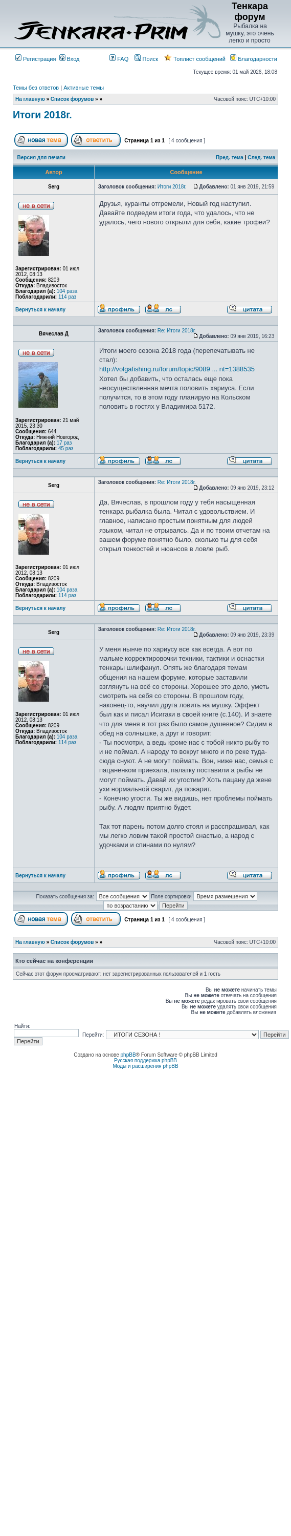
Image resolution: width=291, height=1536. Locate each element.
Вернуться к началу (40, 309)
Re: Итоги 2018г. (177, 330)
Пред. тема (229, 157)
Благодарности (253, 59)
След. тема (261, 157)
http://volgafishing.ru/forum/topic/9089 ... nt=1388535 (177, 369)
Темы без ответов (36, 88)
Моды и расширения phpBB (145, 1066)
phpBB (128, 1055)
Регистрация (35, 59)
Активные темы (83, 88)
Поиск (146, 59)
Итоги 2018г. (42, 114)
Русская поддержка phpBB (145, 1060)
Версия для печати (41, 157)
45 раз (66, 448)
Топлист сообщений (195, 59)
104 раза (67, 291)
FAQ (118, 59)
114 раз (67, 297)
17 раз (64, 443)
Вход (69, 59)
